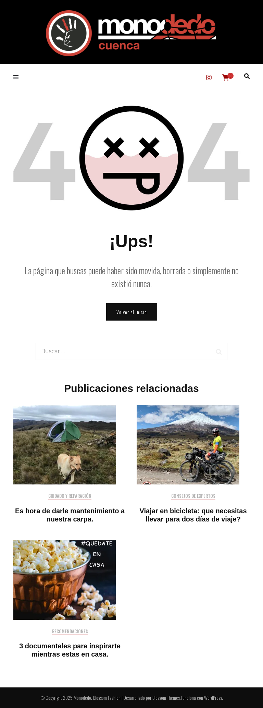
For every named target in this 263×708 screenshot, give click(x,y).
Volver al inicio (131, 311)
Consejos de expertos (193, 496)
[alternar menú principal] (17, 77)
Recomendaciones (70, 632)
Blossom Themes (166, 697)
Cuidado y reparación (69, 496)
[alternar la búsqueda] (247, 76)
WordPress (213, 697)
